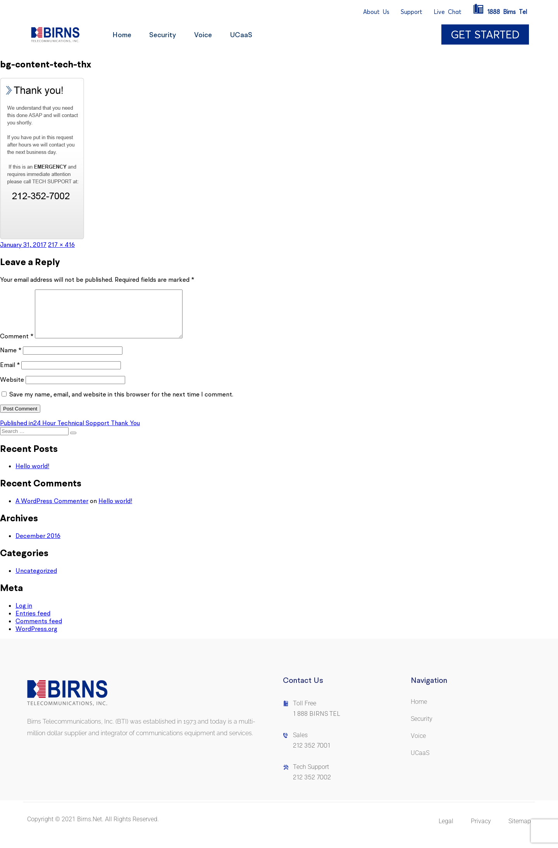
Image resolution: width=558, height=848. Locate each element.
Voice (206, 34)
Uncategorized (36, 580)
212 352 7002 (312, 786)
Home (122, 34)
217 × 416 (61, 244)
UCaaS (245, 34)
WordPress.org (36, 638)
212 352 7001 (311, 754)
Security (164, 34)
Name (10, 359)
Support (411, 12)
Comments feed (39, 630)
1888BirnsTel (500, 12)
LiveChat (448, 12)
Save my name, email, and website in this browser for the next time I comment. (121, 403)
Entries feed (33, 622)
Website (12, 389)
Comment (16, 345)
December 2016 (38, 545)
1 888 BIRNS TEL (316, 723)
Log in (24, 615)
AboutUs (376, 12)
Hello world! (32, 475)
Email (10, 374)
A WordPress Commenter (52, 510)
